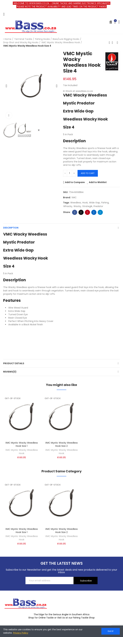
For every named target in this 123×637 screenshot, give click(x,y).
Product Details (13, 363)
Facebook (74, 212)
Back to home (113, 42)
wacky (77, 206)
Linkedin (93, 212)
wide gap (94, 202)
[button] (6, 86)
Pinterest (87, 212)
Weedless (75, 202)
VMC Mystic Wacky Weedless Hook (21, 451)
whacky (67, 206)
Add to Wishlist (98, 182)
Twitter (81, 212)
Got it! (111, 631)
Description (10, 227)
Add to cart (87, 173)
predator (98, 206)
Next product (117, 42)
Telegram (100, 212)
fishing (105, 202)
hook (85, 202)
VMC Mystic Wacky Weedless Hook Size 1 (21, 444)
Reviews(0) (9, 371)
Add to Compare (75, 182)
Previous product (109, 42)
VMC (74, 197)
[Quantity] (69, 173)
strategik (87, 206)
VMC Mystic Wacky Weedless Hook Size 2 (61, 444)
